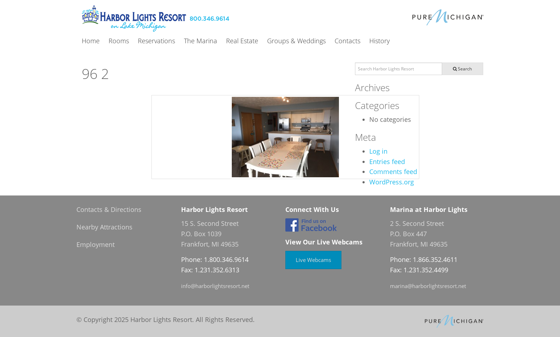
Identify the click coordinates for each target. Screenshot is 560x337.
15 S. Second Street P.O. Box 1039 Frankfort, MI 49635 (210, 233)
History (379, 41)
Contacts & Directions (108, 209)
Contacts (347, 41)
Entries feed (387, 161)
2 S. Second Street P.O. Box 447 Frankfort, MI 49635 (419, 233)
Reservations (156, 41)
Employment (95, 244)
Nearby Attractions (104, 227)
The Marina (200, 41)
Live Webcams (313, 259)
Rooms (119, 41)
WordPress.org (391, 182)
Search (462, 69)
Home (91, 41)
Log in (378, 151)
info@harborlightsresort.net (215, 285)
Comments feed (393, 171)
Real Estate (242, 41)
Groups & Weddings (296, 41)
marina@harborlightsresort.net (428, 285)
